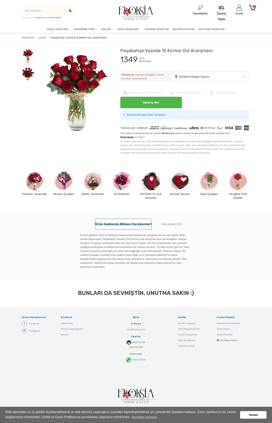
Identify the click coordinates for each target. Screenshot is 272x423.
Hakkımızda (67, 323)
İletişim (64, 334)
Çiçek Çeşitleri (57, 29)
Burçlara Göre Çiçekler (228, 323)
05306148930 (136, 360)
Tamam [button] (253, 414)
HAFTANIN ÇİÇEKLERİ (211, 29)
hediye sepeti (54, 17)
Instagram (31, 330)
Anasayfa (28, 37)
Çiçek (42, 37)
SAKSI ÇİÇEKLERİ (127, 29)
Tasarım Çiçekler (156, 29)
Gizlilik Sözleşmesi (187, 334)
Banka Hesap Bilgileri (72, 329)
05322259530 (136, 347)
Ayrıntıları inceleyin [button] (144, 417)
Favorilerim (200, 10)
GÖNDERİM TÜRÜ (84, 29)
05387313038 (138, 342)
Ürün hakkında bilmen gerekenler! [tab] (123, 224)
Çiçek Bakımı (223, 329)
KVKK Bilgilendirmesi (189, 329)
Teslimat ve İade (186, 346)
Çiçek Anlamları (225, 334)
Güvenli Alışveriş (186, 323)
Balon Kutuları (183, 29)
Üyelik (239, 10)
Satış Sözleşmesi (187, 340)
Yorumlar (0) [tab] (171, 224)
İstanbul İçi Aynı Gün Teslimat (144, 114)
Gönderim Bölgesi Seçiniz (194, 76)
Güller (106, 29)
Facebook (30, 323)
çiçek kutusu (41, 17)
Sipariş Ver (151, 102)
